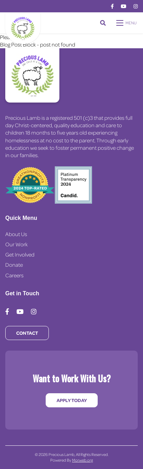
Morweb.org (82, 460)
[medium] (112, 6)
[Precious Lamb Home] (32, 75)
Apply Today (72, 400)
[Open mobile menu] (127, 22)
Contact (27, 333)
